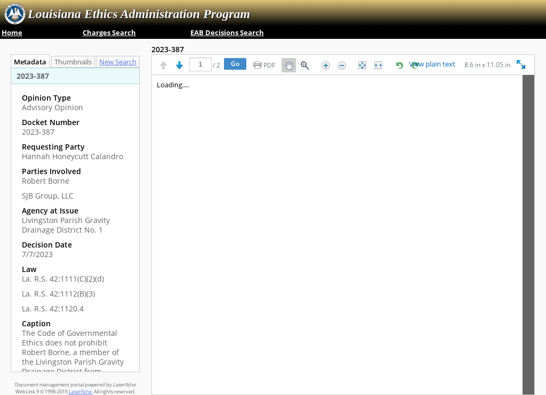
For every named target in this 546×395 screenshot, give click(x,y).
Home (12, 32)
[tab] (120, 62)
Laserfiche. (81, 391)
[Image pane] (343, 234)
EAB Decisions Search (227, 32)
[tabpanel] (75, 219)
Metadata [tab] (27, 62)
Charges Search (109, 32)
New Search (120, 62)
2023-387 (167, 49)
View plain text (432, 64)
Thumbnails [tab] (73, 62)
